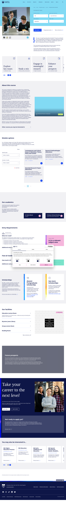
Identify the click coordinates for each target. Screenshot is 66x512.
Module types (5, 155)
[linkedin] (12, 502)
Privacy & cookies (32, 506)
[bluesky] (15, 502)
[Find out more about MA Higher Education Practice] (7, 469)
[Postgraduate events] (48, 30)
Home (34, 7)
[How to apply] (16, 416)
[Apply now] (38, 30)
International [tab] (8, 236)
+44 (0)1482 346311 (10, 496)
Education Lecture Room (16, 319)
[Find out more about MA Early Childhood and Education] (37, 469)
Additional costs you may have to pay (19, 268)
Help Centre (35, 496)
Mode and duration (53, 13)
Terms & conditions (38, 506)
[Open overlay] (41, 166)
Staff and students (60, 496)
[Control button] (39, 219)
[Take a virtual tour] (59, 30)
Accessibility (3, 506)
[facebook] (3, 502)
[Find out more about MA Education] (22, 469)
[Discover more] (8, 437)
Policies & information (43, 496)
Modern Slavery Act (25, 506)
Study (37, 7)
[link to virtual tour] (27, 341)
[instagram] (6, 502)
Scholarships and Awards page (54, 298)
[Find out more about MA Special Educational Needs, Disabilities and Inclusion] (52, 469)
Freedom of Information (10, 506)
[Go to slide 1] (4, 75)
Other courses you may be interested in (16, 128)
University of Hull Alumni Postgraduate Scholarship (32, 300)
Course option (36, 13)
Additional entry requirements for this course (19, 251)
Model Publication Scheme (18, 506)
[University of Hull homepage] (6, 2)
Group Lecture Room (16, 332)
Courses (47, 7)
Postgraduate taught (42, 7)
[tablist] (7, 236)
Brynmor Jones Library (16, 327)
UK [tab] (3, 236)
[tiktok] (9, 502)
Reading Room (16, 336)
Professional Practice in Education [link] (53, 7)
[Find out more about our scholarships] (10, 299)
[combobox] (41, 15)
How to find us (52, 496)
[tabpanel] (33, 246)
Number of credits (5, 162)
